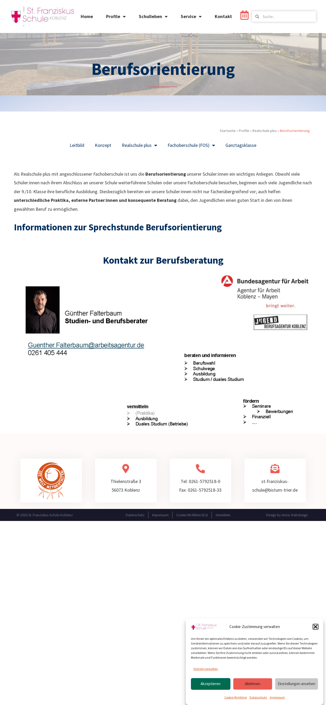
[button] (315, 626)
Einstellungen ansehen (296, 683)
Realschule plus (264, 130)
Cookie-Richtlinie (235, 697)
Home (87, 16)
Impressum (277, 697)
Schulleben (153, 16)
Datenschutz (258, 697)
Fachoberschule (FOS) (191, 145)
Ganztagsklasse (240, 145)
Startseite (228, 130)
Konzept (103, 145)
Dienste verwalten (206, 669)
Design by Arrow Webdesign (287, 515)
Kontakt (223, 16)
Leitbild (77, 145)
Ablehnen (252, 683)
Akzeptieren (210, 683)
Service (191, 16)
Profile (116, 16)
